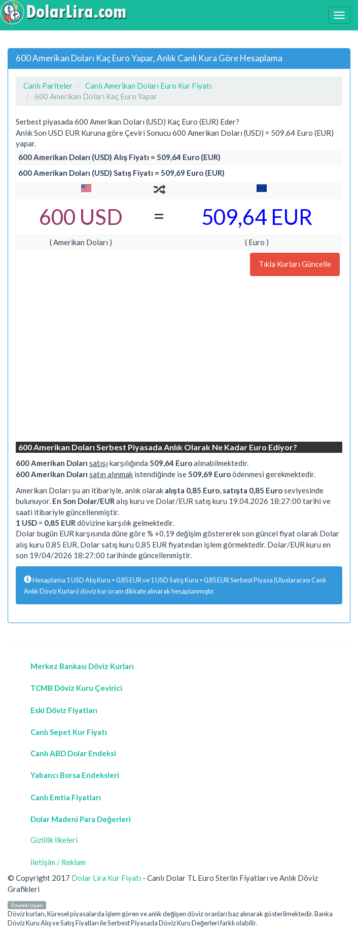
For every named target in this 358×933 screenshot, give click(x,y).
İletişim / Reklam (58, 862)
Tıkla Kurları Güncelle (295, 263)
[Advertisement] (179, 360)
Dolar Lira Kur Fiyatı (106, 877)
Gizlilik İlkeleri (54, 839)
